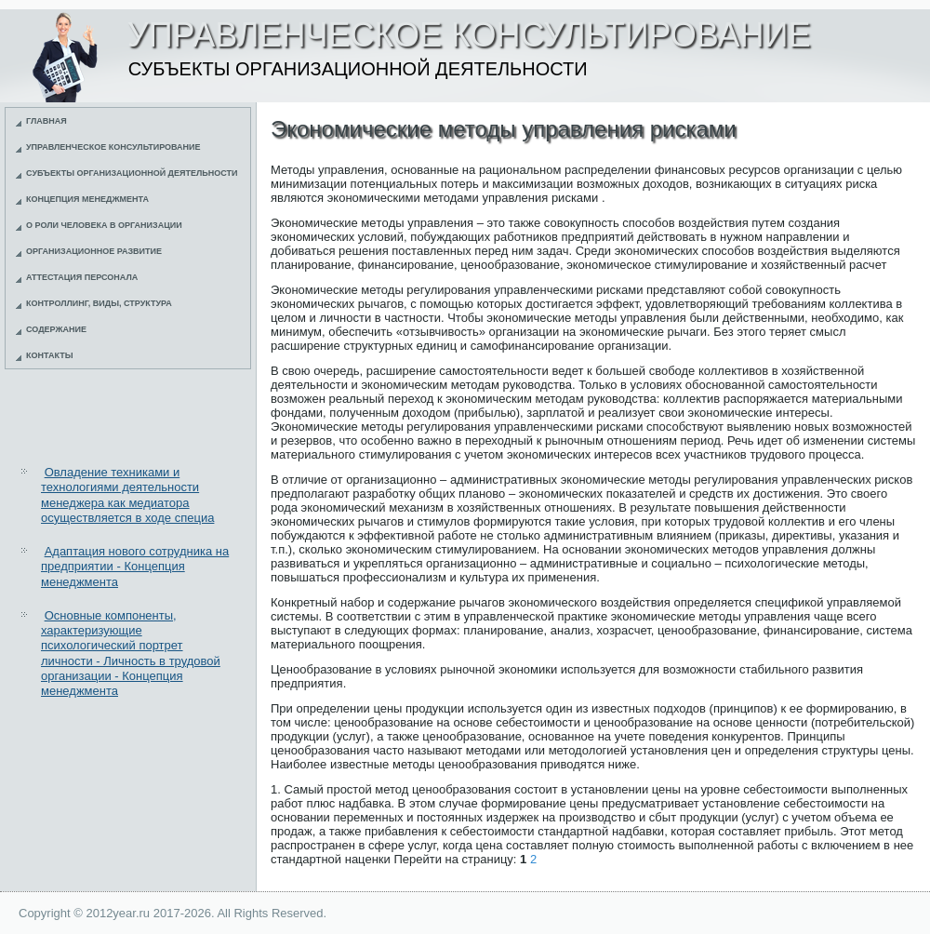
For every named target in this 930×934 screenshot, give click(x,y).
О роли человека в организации (104, 225)
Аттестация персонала (82, 277)
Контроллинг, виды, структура (99, 303)
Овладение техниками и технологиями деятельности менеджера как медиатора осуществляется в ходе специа (127, 495)
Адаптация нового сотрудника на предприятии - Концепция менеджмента (135, 566)
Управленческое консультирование (113, 147)
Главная (46, 121)
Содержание (56, 329)
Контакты (49, 355)
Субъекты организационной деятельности (132, 173)
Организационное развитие (94, 251)
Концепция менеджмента (87, 199)
